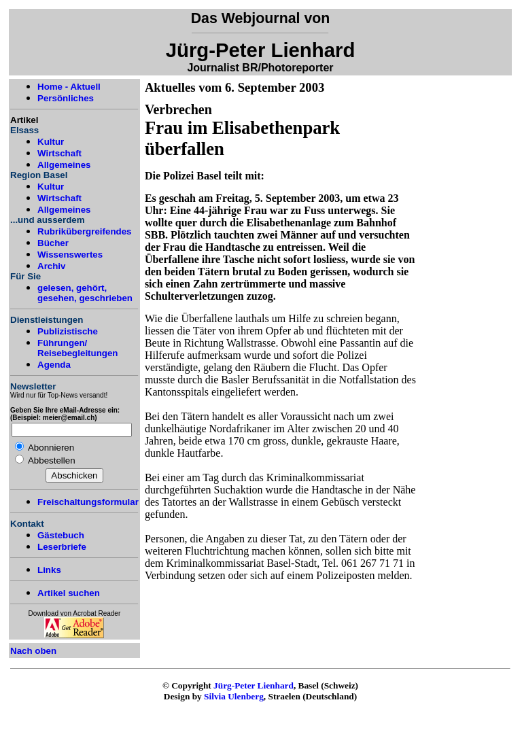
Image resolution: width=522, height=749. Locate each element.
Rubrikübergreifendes (84, 231)
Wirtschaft (59, 153)
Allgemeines (64, 165)
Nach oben (33, 651)
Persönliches (65, 98)
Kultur (50, 142)
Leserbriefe (61, 547)
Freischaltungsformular (88, 502)
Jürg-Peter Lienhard (253, 685)
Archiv (51, 266)
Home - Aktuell (69, 87)
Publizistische (67, 331)
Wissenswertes (70, 254)
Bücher (53, 243)
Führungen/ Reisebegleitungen (77, 348)
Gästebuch (60, 535)
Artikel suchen (68, 593)
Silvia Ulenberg (234, 696)
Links (49, 570)
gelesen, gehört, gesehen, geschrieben (85, 293)
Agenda (54, 365)
